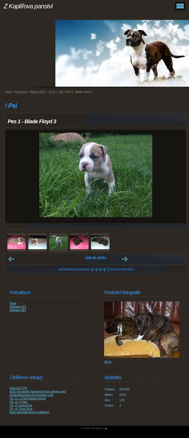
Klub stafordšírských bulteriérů (29, 412)
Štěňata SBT (18, 310)
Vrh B (51, 91)
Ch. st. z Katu (18, 402)
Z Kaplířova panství (28, 6)
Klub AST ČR (18, 388)
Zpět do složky (95, 257)
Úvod (8, 91)
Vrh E (107, 362)
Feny (13, 303)
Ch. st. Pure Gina (21, 409)
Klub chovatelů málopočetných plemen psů (38, 391)
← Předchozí (11, 259)
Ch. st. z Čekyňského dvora (28, 398)
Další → (124, 259)
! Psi (60, 91)
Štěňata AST (37, 91)
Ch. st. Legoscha (21, 405)
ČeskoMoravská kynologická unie (31, 395)
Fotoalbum (20, 91)
